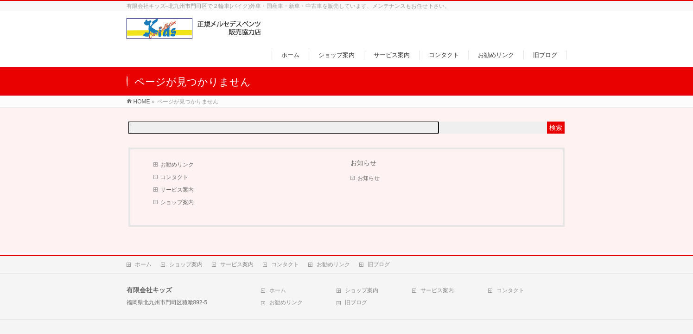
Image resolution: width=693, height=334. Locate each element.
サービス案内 (177, 189)
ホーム (143, 264)
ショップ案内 (177, 202)
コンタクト (174, 177)
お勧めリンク (177, 164)
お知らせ (368, 178)
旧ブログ (379, 264)
